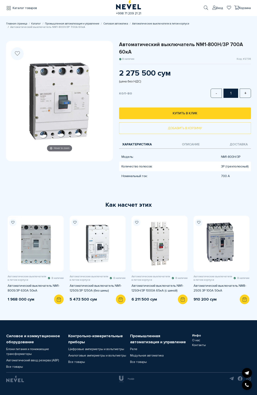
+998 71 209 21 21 (128, 13)
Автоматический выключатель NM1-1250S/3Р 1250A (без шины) (96, 288)
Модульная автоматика (147, 355)
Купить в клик (185, 113)
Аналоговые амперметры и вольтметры (97, 355)
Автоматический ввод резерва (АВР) (32, 360)
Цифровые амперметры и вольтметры (96, 349)
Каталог (36, 23)
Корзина (245, 8)
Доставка (239, 144)
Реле (133, 349)
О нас (196, 340)
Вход (219, 8)
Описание (191, 144)
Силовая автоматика (115, 23)
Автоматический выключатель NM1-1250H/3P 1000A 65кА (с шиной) (158, 288)
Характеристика (137, 144)
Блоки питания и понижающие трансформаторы (27, 351)
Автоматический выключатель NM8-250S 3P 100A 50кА (220, 288)
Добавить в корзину (185, 128)
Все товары (14, 367)
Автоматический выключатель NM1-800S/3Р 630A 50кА (34, 288)
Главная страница (16, 23)
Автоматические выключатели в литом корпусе (160, 23)
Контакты (199, 345)
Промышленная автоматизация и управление (72, 23)
